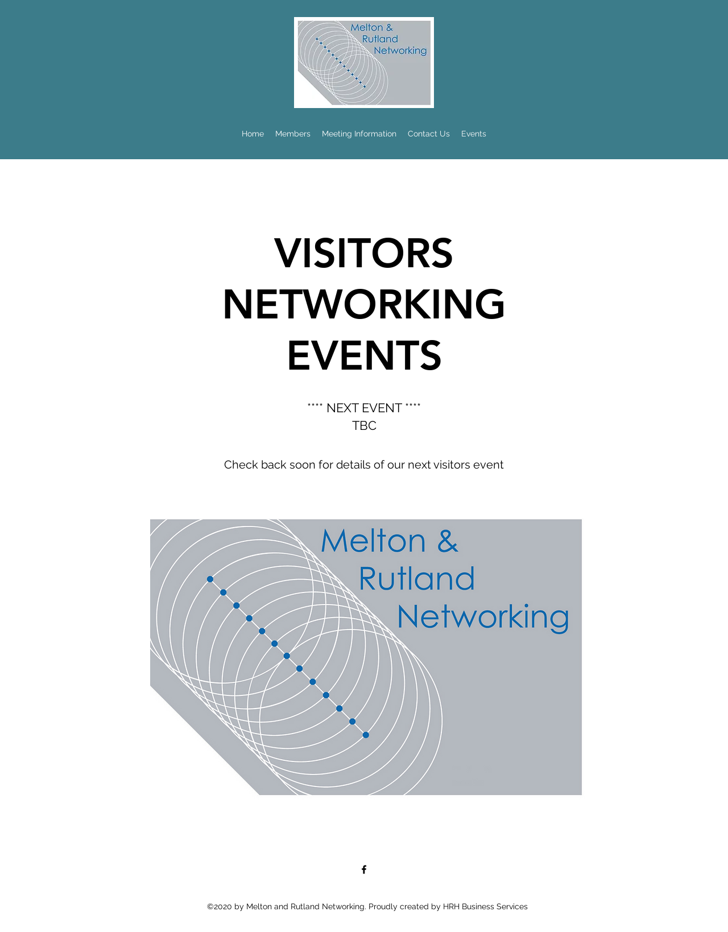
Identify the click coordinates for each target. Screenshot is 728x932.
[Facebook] (364, 869)
